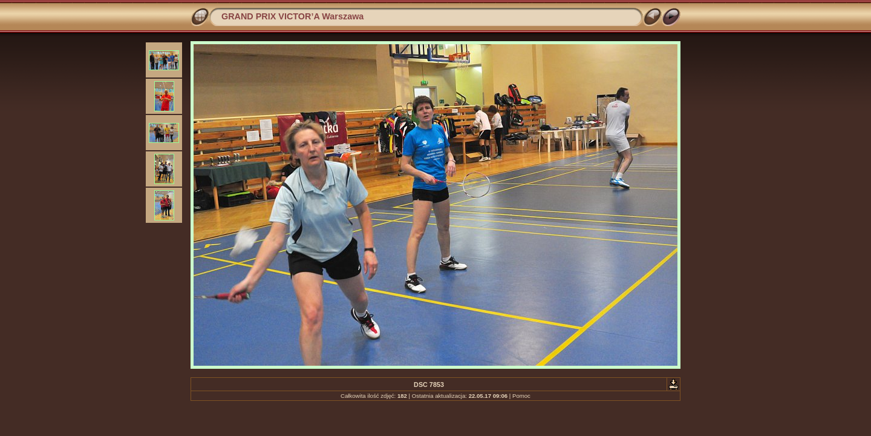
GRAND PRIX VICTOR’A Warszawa (292, 16)
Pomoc (521, 395)
